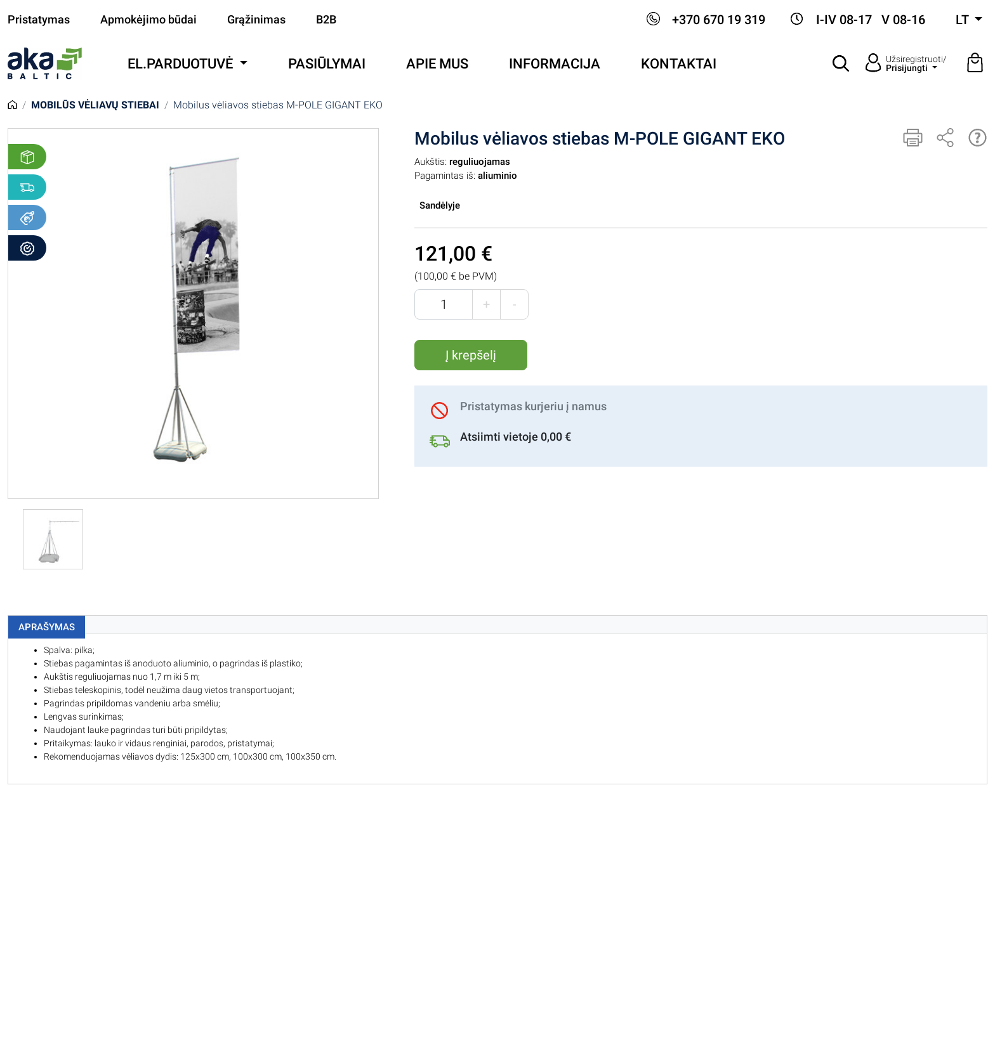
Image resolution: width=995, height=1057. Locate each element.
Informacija (554, 64)
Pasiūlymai (327, 64)
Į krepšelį (470, 355)
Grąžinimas (256, 19)
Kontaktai (678, 64)
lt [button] (964, 19)
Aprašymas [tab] (46, 627)
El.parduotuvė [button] (182, 64)
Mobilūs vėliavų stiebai (95, 105)
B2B (326, 19)
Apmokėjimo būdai (148, 19)
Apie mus (437, 64)
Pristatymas (39, 19)
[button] (841, 63)
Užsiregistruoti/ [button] (916, 63)
